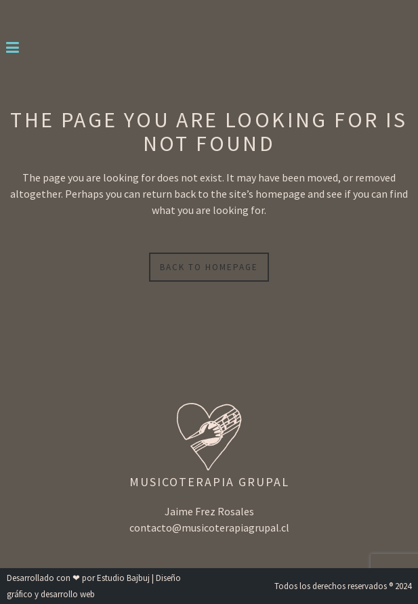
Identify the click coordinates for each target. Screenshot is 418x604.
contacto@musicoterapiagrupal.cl (209, 527)
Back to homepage (209, 267)
